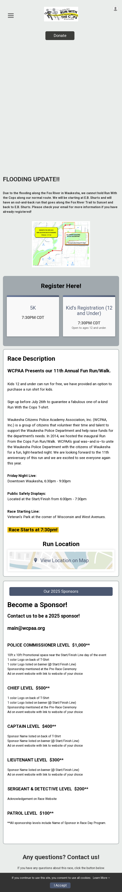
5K (33, 189)
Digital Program (15, 867)
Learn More (100, 878)
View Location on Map (61, 441)
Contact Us (11, 859)
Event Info (11, 818)
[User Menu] (115, 8)
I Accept (60, 885)
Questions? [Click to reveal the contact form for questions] (60, 762)
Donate (60, 35)
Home (7, 803)
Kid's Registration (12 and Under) (89, 191)
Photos (8, 811)
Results (9, 835)
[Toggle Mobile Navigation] (11, 16)
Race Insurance (15, 851)
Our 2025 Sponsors (61, 472)
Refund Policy (14, 843)
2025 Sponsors (15, 827)
